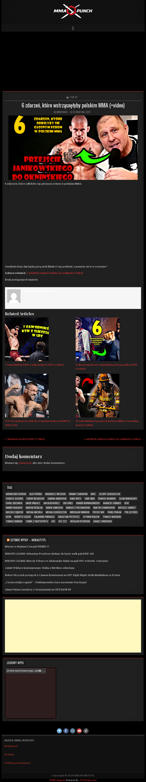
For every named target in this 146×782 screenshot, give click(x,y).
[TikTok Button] (85, 730)
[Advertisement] (73, 59)
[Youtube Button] (79, 730)
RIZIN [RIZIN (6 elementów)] (8, 517)
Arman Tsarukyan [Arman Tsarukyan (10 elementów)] (78, 494)
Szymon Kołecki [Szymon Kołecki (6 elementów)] (91, 517)
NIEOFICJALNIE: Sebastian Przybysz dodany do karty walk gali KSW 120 (49, 553)
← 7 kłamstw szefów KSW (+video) (23, 439)
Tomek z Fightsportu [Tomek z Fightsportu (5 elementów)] (37, 521)
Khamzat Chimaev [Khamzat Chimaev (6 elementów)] (112, 503)
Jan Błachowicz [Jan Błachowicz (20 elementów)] (52, 503)
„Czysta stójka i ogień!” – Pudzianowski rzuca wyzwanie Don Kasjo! (46, 582)
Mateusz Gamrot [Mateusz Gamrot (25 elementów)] (127, 507)
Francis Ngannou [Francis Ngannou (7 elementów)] (107, 498)
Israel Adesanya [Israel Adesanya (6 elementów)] (14, 503)
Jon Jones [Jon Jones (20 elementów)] (68, 503)
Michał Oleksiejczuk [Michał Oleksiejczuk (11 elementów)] (56, 512)
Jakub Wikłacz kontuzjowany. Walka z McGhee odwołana (39, 568)
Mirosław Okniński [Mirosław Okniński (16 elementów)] (79, 512)
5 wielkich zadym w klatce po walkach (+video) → (114, 439)
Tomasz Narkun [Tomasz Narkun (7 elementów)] (14, 521)
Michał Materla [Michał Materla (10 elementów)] (34, 512)
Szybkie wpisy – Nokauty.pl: (28, 540)
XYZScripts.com (88, 780)
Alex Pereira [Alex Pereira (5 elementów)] (35, 494)
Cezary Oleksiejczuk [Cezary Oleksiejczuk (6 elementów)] (109, 494)
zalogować (25, 463)
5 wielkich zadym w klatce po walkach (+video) (55, 273)
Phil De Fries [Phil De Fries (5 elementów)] (131, 512)
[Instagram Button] (72, 730)
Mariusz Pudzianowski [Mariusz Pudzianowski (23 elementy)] (78, 507)
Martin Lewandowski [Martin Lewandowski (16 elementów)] (104, 507)
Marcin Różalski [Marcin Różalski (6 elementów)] (34, 507)
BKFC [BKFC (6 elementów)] (93, 494)
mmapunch (62, 112)
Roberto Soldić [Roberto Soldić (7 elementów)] (22, 517)
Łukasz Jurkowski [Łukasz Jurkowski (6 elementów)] (102, 521)
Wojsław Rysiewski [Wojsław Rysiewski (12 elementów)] (80, 521)
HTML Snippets (57, 780)
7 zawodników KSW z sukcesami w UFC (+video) (34, 364)
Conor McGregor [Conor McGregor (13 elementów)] (35, 498)
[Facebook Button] (65, 730)
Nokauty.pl (11, 746)
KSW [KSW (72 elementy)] (127, 503)
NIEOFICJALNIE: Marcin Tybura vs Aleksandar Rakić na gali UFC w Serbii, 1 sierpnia (56, 560)
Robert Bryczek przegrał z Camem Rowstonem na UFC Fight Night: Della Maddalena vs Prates (62, 575)
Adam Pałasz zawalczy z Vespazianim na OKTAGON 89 (38, 589)
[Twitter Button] (59, 730)
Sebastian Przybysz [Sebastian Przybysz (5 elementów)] (69, 517)
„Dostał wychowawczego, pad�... (24, 670)
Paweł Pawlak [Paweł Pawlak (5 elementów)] (114, 512)
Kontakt (9, 754)
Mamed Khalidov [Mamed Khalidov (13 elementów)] (14, 507)
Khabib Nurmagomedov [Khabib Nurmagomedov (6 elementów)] (88, 503)
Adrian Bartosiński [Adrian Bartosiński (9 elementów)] (16, 494)
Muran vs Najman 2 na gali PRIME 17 (27, 546)
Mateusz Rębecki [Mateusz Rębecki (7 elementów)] (14, 512)
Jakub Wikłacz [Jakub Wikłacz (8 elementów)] (33, 503)
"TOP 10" (74, 97)
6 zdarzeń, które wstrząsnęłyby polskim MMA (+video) (73, 105)
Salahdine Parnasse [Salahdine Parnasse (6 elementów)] (44, 517)
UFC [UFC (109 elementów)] (53, 521)
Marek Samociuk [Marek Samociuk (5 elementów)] (54, 507)
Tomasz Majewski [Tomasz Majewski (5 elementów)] (112, 517)
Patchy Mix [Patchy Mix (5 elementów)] (98, 512)
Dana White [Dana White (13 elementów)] (75, 498)
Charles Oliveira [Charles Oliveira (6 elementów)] (14, 498)
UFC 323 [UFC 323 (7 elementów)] (63, 521)
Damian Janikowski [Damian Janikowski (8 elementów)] (57, 498)
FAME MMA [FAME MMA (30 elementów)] (90, 498)
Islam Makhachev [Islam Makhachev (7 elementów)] (128, 498)
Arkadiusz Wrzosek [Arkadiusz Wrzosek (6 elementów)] (55, 494)
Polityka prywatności (17, 763)
